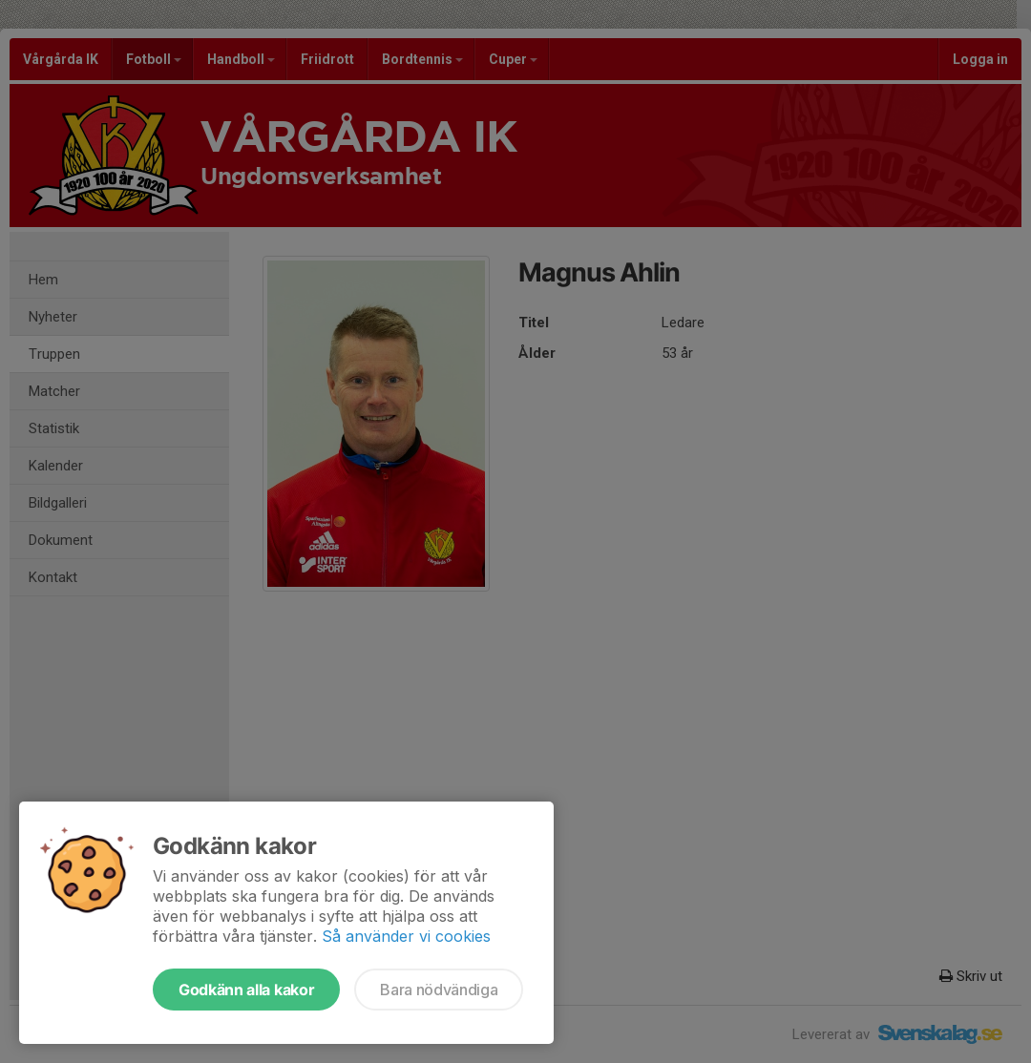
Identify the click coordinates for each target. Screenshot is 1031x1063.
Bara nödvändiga (438, 989)
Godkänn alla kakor (246, 989)
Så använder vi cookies (406, 936)
